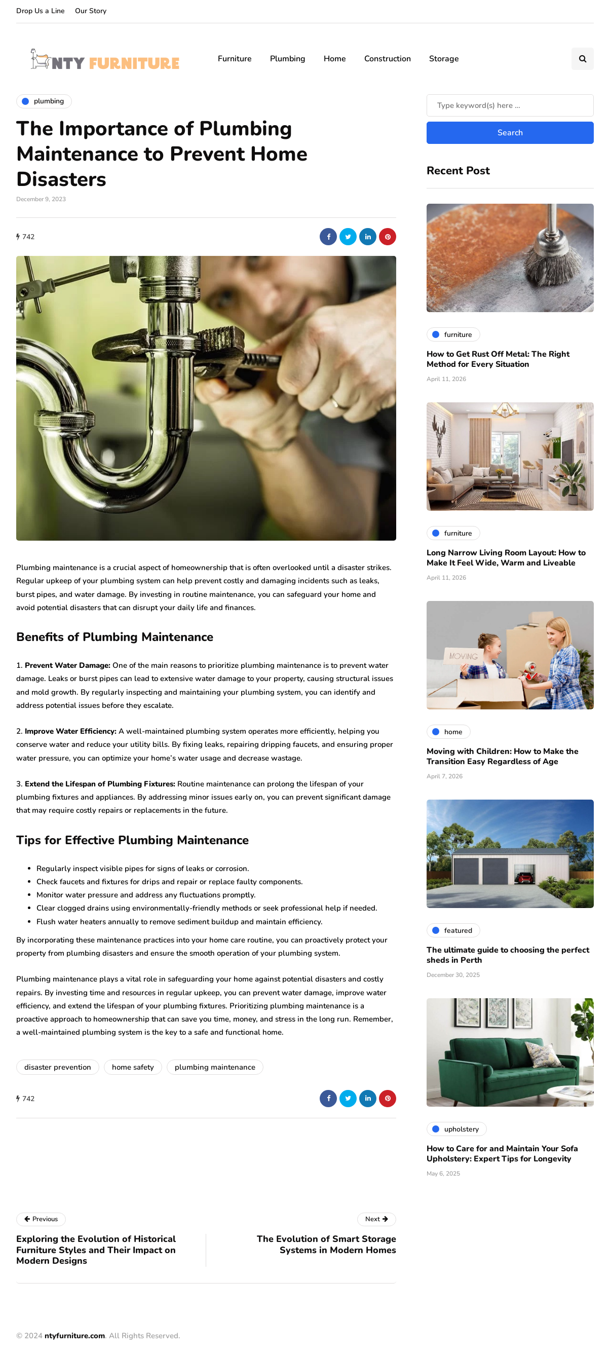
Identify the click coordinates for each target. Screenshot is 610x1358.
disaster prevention (57, 1067)
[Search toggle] (582, 59)
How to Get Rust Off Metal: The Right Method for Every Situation (498, 359)
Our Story (90, 11)
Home (335, 58)
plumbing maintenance (215, 1067)
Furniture (235, 58)
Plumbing (288, 58)
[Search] (510, 105)
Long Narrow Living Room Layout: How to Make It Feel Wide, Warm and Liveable (506, 558)
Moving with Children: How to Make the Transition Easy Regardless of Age (503, 756)
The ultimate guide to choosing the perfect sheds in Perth (508, 955)
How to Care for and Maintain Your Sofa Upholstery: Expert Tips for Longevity (502, 1153)
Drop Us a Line (40, 11)
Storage (444, 58)
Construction (387, 58)
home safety (133, 1067)
